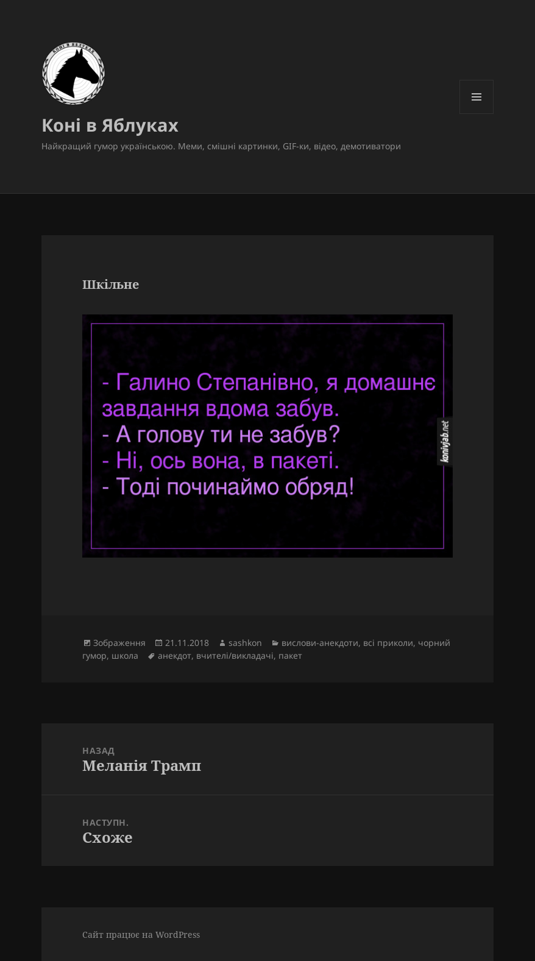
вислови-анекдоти (320, 642)
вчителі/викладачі (235, 655)
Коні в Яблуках (110, 125)
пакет (290, 655)
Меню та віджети (477, 113)
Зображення (119, 642)
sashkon (245, 642)
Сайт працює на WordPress (141, 934)
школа (125, 655)
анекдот (174, 655)
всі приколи (388, 642)
